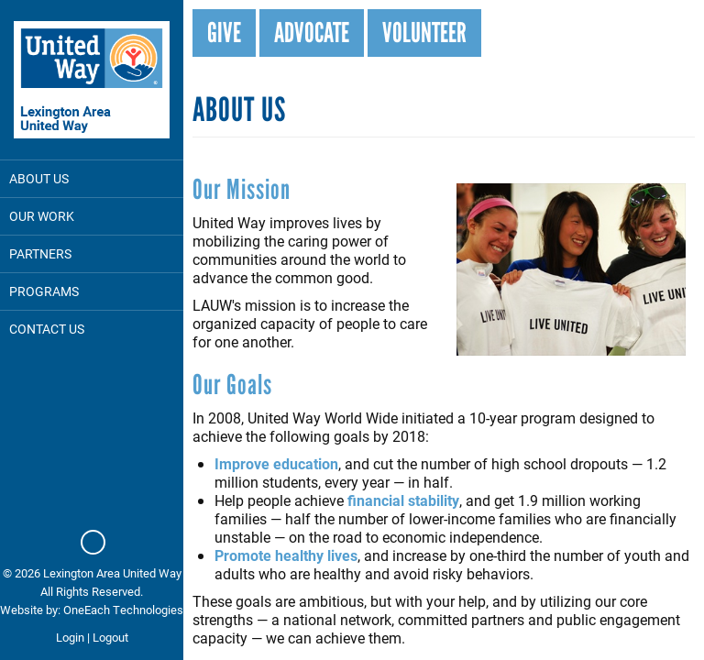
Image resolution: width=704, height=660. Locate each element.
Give (224, 33)
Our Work (41, 216)
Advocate (311, 33)
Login (70, 637)
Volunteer (424, 33)
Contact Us (46, 328)
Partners (40, 253)
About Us (39, 178)
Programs (44, 291)
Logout (110, 637)
